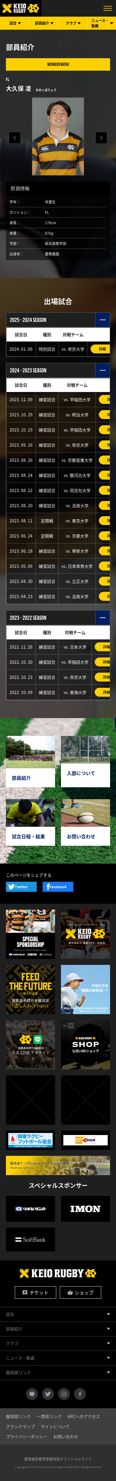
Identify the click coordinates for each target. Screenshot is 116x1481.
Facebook (58, 886)
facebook (80, 1394)
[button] (101, 138)
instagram (64, 1394)
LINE (37, 1391)
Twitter (21, 886)
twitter (48, 1394)
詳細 (102, 349)
